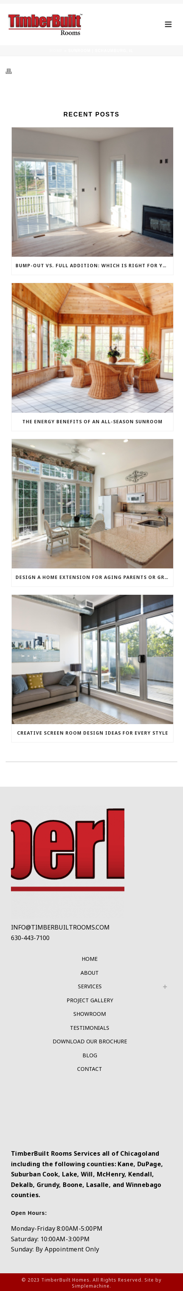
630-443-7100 (30, 938)
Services (90, 986)
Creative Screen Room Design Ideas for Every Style (92, 733)
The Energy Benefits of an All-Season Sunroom (92, 421)
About (90, 972)
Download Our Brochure (90, 1041)
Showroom (89, 1013)
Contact (89, 1068)
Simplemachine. (91, 1286)
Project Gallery (90, 1000)
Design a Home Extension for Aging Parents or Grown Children (94, 577)
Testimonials (89, 1027)
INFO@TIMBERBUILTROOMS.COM (60, 927)
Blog (89, 1055)
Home (56, 50)
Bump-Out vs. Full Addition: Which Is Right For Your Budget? (94, 265)
